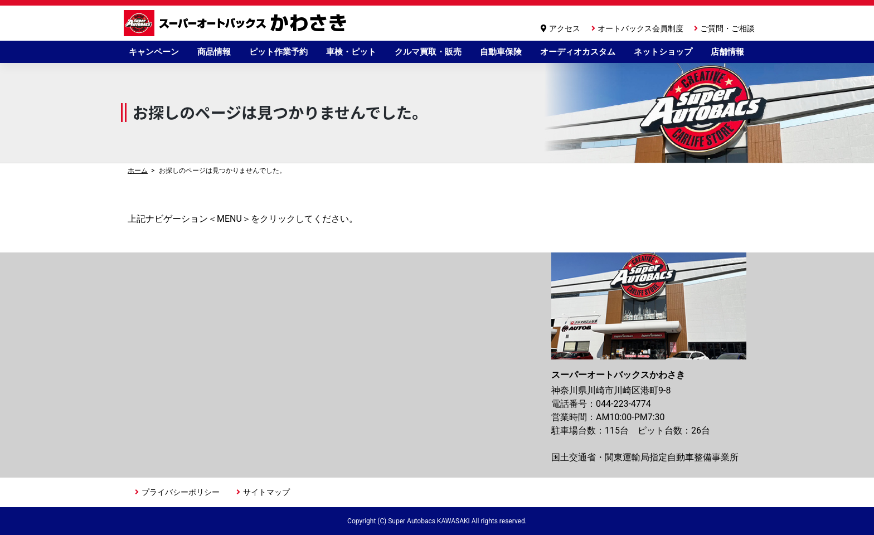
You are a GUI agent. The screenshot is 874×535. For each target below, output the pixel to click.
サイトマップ (266, 492)
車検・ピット (351, 52)
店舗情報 (727, 52)
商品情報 (214, 52)
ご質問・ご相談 (727, 28)
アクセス (564, 28)
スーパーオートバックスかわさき (237, 23)
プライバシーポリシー (181, 492)
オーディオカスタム (577, 52)
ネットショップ (663, 52)
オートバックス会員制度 (640, 28)
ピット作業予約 (278, 52)
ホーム (138, 170)
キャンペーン (154, 52)
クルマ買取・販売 (428, 52)
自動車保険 (501, 52)
